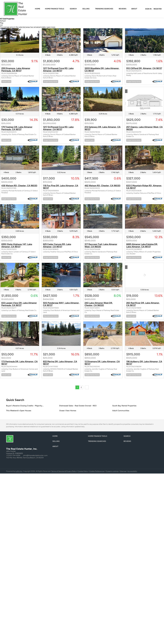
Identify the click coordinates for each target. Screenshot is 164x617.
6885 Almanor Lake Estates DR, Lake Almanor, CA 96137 (142, 245)
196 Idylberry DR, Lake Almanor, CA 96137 (144, 362)
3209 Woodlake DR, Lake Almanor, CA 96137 (102, 69)
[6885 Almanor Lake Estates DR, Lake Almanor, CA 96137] (144, 216)
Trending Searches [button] (104, 9)
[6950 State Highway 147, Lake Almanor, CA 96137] (19, 216)
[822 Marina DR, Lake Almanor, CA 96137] (61, 333)
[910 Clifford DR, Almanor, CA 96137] (144, 40)
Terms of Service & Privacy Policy (64, 471)
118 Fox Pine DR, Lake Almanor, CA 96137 (60, 186)
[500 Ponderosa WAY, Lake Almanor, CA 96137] (61, 275)
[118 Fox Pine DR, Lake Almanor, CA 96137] (61, 158)
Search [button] (73, 9)
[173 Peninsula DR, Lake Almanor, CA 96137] (19, 333)
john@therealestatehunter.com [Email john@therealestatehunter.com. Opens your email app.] (35, 455)
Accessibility (132, 471)
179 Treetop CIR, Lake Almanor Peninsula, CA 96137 (16, 128)
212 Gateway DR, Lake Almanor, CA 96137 (102, 128)
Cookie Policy (83, 471)
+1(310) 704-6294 (13, 455)
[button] (55, 437)
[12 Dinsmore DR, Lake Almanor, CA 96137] (102, 333)
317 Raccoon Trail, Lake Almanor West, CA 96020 (101, 245)
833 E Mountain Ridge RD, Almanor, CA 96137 (144, 186)
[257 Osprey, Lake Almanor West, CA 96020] (144, 99)
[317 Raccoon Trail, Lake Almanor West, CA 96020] (102, 216)
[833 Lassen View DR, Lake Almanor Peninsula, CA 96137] (19, 275)
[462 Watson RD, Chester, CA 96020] (102, 158)
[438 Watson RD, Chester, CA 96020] (19, 158)
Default (3, 21)
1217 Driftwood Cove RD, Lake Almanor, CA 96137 (58, 69)
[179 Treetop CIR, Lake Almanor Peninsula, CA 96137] (19, 99)
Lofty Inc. (19, 471)
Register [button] (158, 9)
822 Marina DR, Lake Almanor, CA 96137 (60, 362)
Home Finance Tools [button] (54, 9)
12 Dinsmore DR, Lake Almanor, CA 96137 (102, 362)
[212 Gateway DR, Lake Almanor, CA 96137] (102, 99)
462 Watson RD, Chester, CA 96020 (102, 185)
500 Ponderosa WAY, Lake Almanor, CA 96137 (61, 304)
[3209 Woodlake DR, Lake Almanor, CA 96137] (102, 40)
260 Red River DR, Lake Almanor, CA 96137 (143, 304)
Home (37, 9)
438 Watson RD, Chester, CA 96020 (19, 185)
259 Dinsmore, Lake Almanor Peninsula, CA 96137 (15, 69)
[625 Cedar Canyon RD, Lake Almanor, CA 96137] (61, 216)
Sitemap (123, 471)
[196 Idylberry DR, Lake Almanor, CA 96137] (144, 333)
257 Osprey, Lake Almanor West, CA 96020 (144, 128)
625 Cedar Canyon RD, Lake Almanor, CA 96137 (57, 245)
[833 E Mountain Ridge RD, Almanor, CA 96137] (144, 158)
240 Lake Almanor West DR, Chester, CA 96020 (99, 304)
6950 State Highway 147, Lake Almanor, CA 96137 (16, 245)
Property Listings (112, 471)
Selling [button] (85, 9)
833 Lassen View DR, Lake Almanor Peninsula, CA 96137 (19, 304)
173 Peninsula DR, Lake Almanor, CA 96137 (19, 362)
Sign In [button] (148, 9)
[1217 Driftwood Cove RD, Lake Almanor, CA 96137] (61, 40)
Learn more (50, 27)
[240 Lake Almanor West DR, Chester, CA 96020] (102, 275)
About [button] (134, 9)
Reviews (122, 9)
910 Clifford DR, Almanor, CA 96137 (144, 68)
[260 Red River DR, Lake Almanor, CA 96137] (144, 275)
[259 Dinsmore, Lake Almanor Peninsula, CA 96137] (19, 40)
